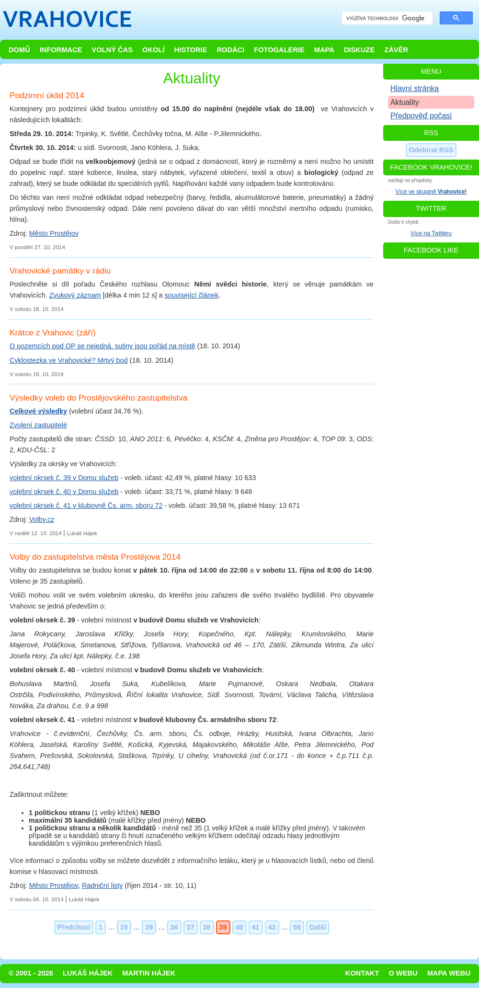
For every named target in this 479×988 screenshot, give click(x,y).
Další (317, 927)
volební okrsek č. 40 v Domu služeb (64, 491)
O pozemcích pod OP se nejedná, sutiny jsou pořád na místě (102, 346)
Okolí (153, 50)
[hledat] (386, 18)
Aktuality (404, 102)
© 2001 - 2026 (31, 973)
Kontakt (362, 973)
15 (124, 927)
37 (190, 927)
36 (174, 927)
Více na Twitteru (431, 233)
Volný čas (112, 50)
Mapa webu (448, 973)
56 (297, 927)
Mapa (324, 50)
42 (272, 927)
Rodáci (230, 50)
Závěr (396, 50)
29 (149, 927)
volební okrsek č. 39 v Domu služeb (64, 478)
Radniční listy (102, 885)
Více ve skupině (431, 191)
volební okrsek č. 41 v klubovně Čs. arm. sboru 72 (86, 505)
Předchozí (74, 927)
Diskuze (359, 50)
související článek (191, 295)
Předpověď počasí (421, 116)
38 (207, 927)
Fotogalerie (279, 50)
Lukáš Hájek (88, 973)
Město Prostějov (54, 233)
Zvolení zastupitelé (38, 425)
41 (256, 927)
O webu (402, 973)
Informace (61, 50)
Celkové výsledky (38, 411)
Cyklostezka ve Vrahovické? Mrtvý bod (69, 360)
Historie (190, 50)
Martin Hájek (148, 973)
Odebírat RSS (431, 150)
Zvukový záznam (75, 295)
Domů (19, 50)
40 (239, 927)
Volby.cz (42, 519)
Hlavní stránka (414, 88)
